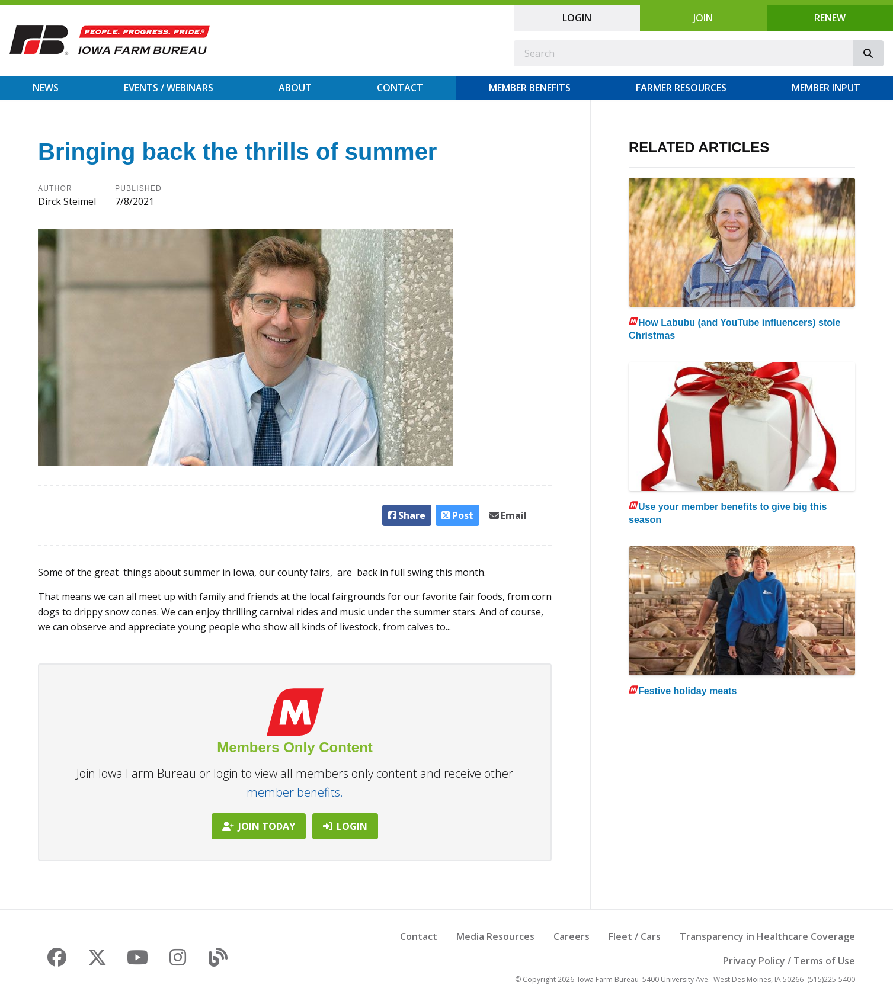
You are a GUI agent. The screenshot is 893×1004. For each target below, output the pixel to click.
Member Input (826, 87)
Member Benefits (530, 87)
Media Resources (495, 936)
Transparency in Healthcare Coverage (767, 936)
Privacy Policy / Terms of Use (789, 960)
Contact (400, 87)
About (295, 87)
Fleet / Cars (635, 936)
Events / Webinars (168, 87)
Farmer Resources (681, 87)
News (46, 87)
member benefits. (295, 792)
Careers (571, 936)
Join (703, 17)
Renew (830, 17)
